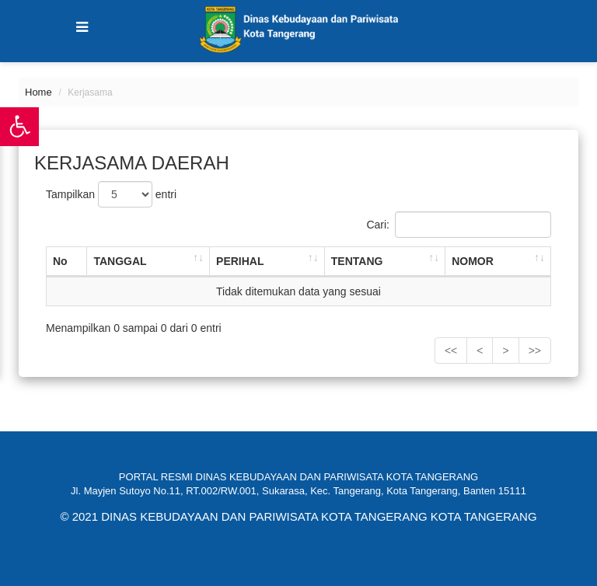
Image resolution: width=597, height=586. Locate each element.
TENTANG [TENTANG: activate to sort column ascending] (357, 261)
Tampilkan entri (111, 194)
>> (535, 350)
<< (451, 350)
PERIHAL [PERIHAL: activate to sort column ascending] (240, 261)
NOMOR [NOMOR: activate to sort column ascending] (473, 261)
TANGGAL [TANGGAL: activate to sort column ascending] (119, 261)
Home (38, 92)
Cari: (458, 224)
